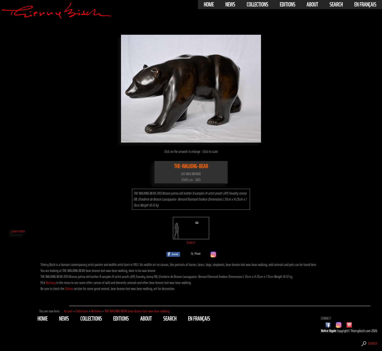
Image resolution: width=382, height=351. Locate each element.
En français (365, 4)
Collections (257, 4)
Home (209, 4)
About (312, 4)
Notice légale (329, 331)
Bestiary (51, 283)
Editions (287, 4)
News (230, 4)
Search (336, 4)
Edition (69, 289)
